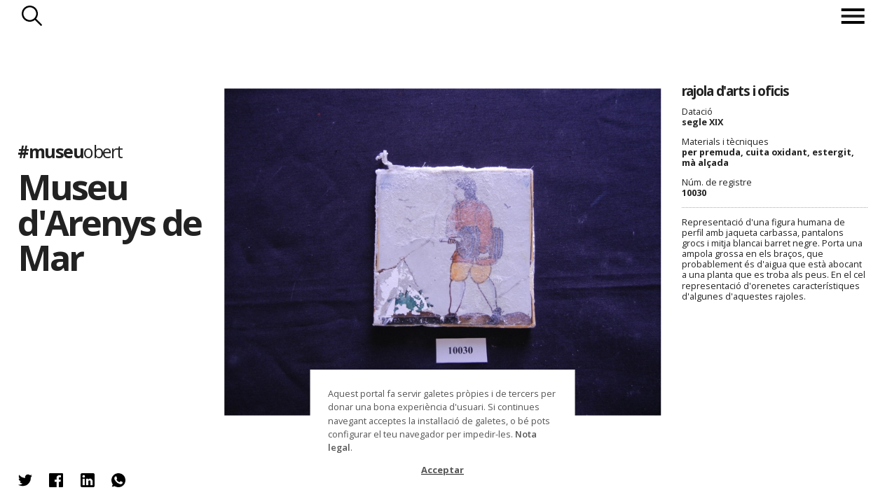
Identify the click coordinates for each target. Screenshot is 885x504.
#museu (70, 152)
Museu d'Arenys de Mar (109, 221)
